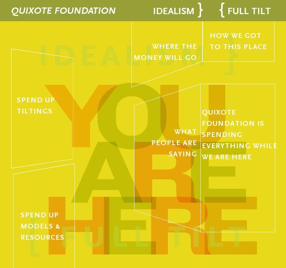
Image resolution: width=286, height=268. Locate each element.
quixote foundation (63, 10)
